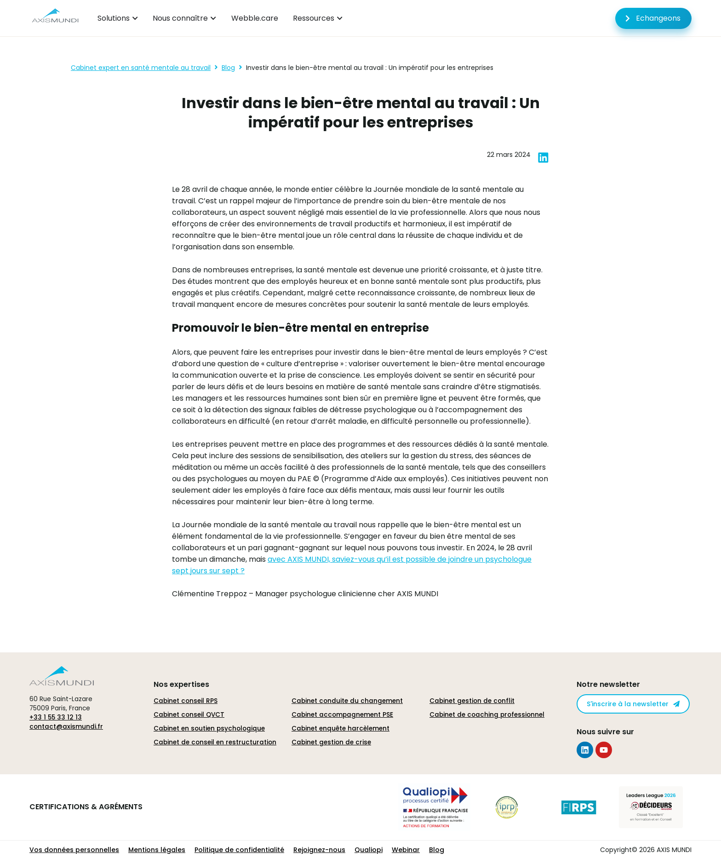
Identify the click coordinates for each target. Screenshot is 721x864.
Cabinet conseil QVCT (189, 714)
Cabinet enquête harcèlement (340, 728)
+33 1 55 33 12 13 (55, 717)
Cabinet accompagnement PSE (342, 714)
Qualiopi (369, 849)
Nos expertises (181, 684)
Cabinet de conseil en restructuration (215, 742)
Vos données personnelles (74, 849)
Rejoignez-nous (319, 849)
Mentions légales (156, 849)
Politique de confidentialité (239, 849)
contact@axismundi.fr (66, 726)
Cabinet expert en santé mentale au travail (141, 68)
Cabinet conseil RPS (185, 701)
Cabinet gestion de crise (331, 742)
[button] (543, 157)
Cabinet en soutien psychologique (209, 728)
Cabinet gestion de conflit (472, 701)
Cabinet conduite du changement (347, 701)
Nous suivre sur (605, 731)
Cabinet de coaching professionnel (486, 714)
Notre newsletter (608, 684)
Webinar (406, 849)
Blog (228, 68)
